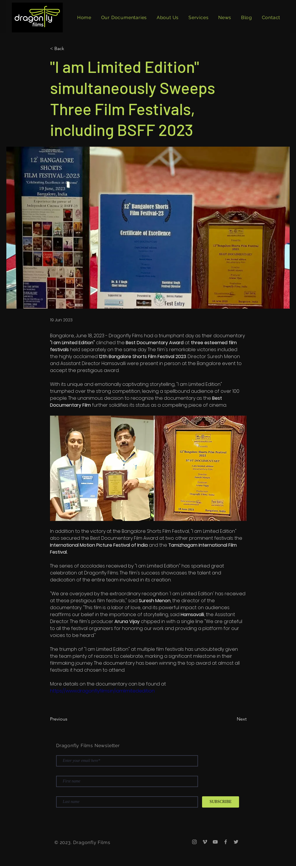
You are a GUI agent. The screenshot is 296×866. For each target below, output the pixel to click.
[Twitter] (236, 842)
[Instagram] (194, 842)
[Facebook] (226, 842)
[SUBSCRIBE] (220, 802)
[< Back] (69, 49)
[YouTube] (215, 842)
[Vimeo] (205, 842)
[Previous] (69, 719)
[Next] (232, 719)
